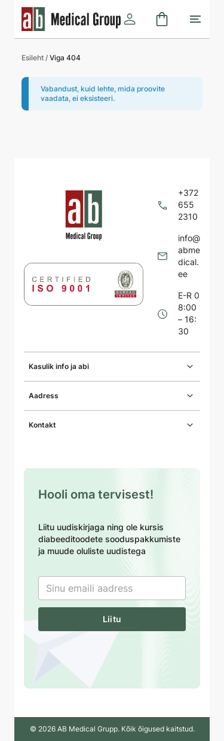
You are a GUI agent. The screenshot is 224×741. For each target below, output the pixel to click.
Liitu (112, 619)
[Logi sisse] (130, 19)
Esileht (33, 57)
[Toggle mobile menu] (195, 19)
